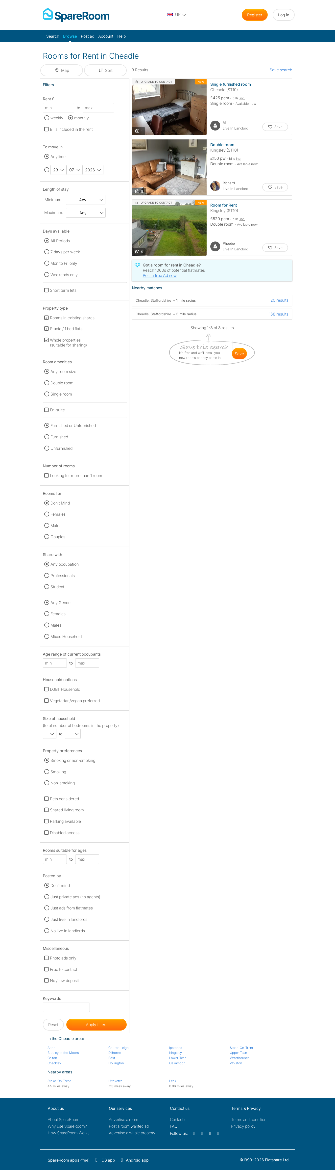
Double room (61, 382)
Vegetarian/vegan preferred (75, 700)
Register (254, 14)
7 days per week (65, 251)
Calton (52, 1058)
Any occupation (64, 564)
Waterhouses (239, 1058)
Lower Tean (178, 1058)
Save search (281, 69)
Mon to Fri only (63, 263)
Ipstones (175, 1048)
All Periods (60, 240)
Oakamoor (177, 1063)
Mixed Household (66, 636)
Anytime (58, 156)
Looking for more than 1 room (76, 475)
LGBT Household (65, 689)
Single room (61, 394)
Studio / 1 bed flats (66, 328)
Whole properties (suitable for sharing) (68, 342)
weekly (56, 117)
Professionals (62, 575)
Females (58, 514)
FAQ (173, 1126)
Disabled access (64, 832)
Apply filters (96, 1024)
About (63, 1119)
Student (57, 586)
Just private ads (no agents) (75, 896)
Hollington (116, 1063)
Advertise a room (123, 1119)
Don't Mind (60, 503)
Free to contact (63, 969)
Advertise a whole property (132, 1132)
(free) (69, 1160)
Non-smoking (62, 782)
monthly (81, 117)
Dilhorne (114, 1053)
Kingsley (175, 1053)
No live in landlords (67, 930)
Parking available (65, 821)
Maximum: (53, 212)
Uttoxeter (115, 1081)
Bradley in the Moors (63, 1053)
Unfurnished (61, 448)
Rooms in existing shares (72, 317)
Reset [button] (53, 1024)
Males (55, 525)
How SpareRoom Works (69, 1132)
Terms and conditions (249, 1119)
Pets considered (64, 798)
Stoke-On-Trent (241, 1048)
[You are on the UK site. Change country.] (177, 15)
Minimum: (53, 199)
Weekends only (64, 274)
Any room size (63, 371)
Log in (283, 14)
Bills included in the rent (71, 129)
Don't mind (60, 885)
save (239, 353)
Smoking (58, 771)
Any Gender (61, 602)
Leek (172, 1081)
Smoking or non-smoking (72, 760)
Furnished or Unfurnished (73, 425)
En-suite (57, 409)
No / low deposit (64, 980)
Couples (57, 536)
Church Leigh (118, 1048)
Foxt (111, 1058)
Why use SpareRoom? (67, 1126)
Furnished (59, 436)
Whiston (236, 1063)
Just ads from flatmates (71, 907)
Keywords (52, 999)
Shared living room (67, 809)
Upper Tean (238, 1053)
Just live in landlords (68, 919)
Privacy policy (243, 1126)
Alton (51, 1048)
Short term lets (63, 290)
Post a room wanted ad (129, 1126)
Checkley (54, 1063)
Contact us (179, 1119)
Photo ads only (63, 958)
